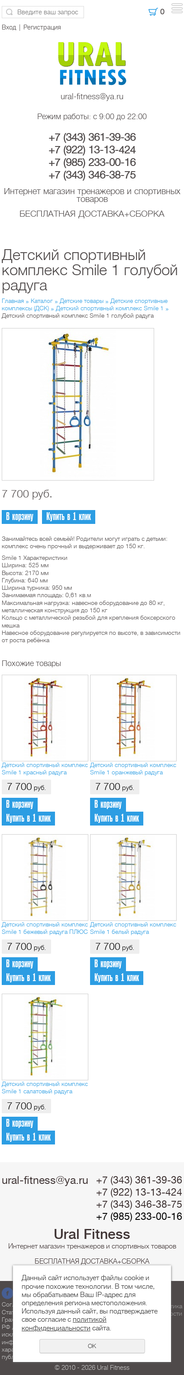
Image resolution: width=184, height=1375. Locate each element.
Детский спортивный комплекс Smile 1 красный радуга (45, 768)
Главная (13, 300)
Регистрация (42, 27)
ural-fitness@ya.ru (92, 96)
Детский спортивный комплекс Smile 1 (110, 308)
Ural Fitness (92, 1234)
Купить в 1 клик (68, 516)
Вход (9, 27)
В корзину (19, 516)
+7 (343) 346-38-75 (92, 175)
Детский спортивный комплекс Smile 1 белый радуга (133, 928)
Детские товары (81, 300)
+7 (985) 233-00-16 (92, 162)
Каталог (42, 300)
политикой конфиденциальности (64, 1324)
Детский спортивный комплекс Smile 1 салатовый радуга (45, 1087)
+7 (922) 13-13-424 (92, 150)
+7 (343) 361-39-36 (92, 137)
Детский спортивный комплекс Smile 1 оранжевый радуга (133, 768)
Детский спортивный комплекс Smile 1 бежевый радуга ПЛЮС (45, 928)
